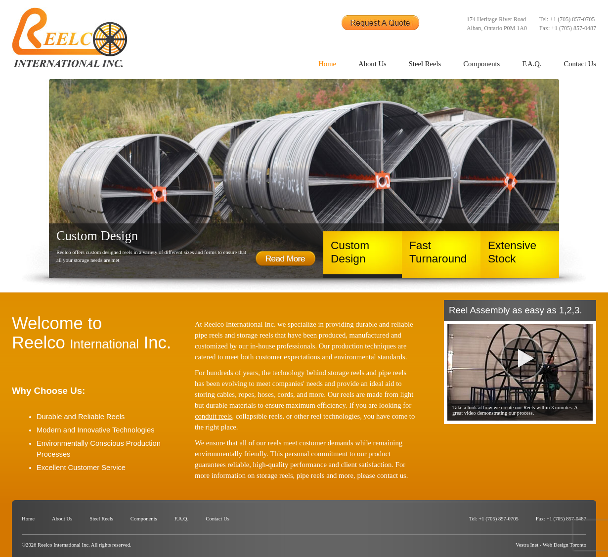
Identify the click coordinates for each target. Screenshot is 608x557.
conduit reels (213, 416)
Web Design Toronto (564, 545)
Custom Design (350, 252)
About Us (372, 64)
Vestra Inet (527, 545)
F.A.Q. (531, 64)
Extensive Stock (512, 252)
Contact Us (580, 64)
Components (481, 64)
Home (327, 64)
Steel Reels (425, 64)
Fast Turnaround (438, 252)
